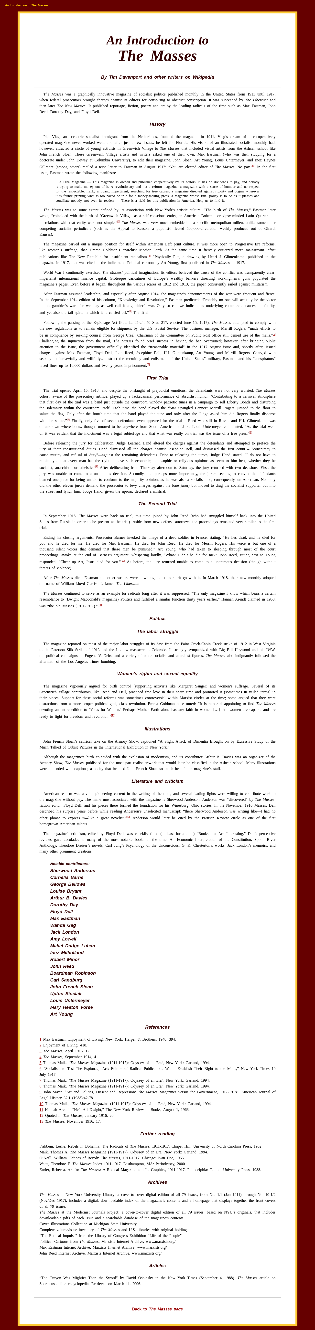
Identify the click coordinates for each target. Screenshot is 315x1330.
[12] (113, 715)
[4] (130, 311)
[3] (149, 255)
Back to (157, 1309)
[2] (118, 221)
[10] (123, 560)
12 (41, 1115)
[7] (68, 419)
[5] (274, 334)
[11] (100, 605)
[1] (253, 166)
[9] (96, 466)
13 (41, 1121)
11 (41, 1110)
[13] (128, 817)
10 (41, 1104)
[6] (148, 364)
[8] (251, 432)
